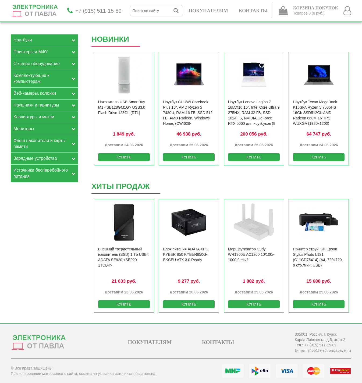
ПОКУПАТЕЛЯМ (208, 10)
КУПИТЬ (123, 157)
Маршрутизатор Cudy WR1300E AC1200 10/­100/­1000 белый (251, 254)
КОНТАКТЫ (253, 10)
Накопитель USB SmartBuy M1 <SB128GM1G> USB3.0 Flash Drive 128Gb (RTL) (121, 107)
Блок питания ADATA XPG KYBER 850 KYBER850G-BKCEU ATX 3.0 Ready (185, 254)
